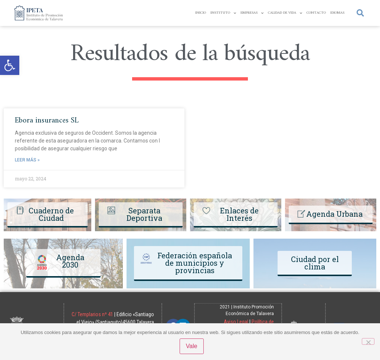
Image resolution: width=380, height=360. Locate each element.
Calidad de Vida (285, 13)
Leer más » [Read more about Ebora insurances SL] (27, 160)
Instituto (223, 13)
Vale (192, 346)
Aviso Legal (236, 321)
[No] (368, 341)
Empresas (251, 13)
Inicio (200, 13)
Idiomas (337, 13)
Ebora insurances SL (47, 120)
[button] (9, 65)
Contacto (316, 13)
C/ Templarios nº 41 (114, 314)
